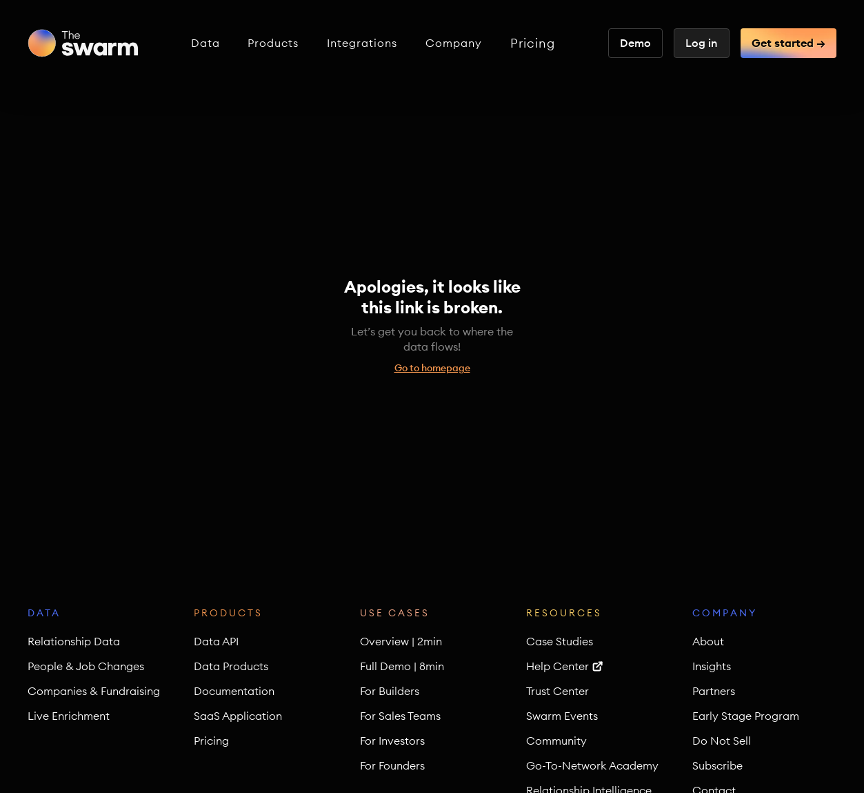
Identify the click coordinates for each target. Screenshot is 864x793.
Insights (711, 666)
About (708, 641)
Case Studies (559, 641)
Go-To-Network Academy (592, 765)
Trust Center (557, 691)
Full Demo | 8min (402, 666)
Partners (713, 691)
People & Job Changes (86, 666)
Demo (635, 43)
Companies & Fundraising (94, 691)
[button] (205, 43)
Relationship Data (74, 641)
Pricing (533, 43)
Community (556, 740)
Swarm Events (562, 716)
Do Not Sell (721, 740)
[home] (83, 43)
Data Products (231, 666)
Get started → (788, 43)
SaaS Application (238, 716)
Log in (701, 43)
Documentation (234, 691)
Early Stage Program (745, 716)
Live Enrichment (69, 716)
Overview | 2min (401, 641)
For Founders (392, 765)
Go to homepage (432, 368)
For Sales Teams (400, 716)
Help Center (557, 666)
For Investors (392, 740)
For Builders (389, 691)
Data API (216, 641)
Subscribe (717, 765)
